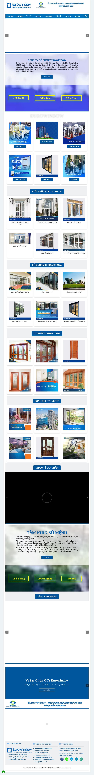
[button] (6, 35)
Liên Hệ (77, 16)
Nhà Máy (29, 16)
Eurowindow (67, 767)
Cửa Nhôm (48, 16)
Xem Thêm (47, 76)
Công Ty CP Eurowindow (41, 762)
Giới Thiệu (19, 16)
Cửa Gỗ (58, 16)
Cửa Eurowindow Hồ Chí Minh (43, 757)
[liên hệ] (3, 772)
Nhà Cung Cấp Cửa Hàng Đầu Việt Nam (20, 757)
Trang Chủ (10, 16)
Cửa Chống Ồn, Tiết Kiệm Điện (17, 759)
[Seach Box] (86, 16)
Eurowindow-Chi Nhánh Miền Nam (44, 759)
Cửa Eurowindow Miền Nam (42, 755)
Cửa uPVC (38, 16)
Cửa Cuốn (68, 16)
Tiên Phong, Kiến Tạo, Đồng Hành (18, 754)
